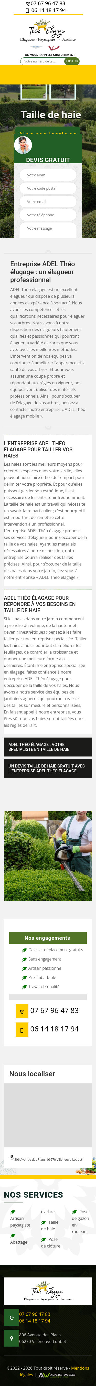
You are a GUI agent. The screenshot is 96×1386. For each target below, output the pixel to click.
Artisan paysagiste (20, 1219)
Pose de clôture (50, 1242)
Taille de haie (49, 1225)
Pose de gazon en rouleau (80, 1221)
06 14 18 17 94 (45, 10)
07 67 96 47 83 (45, 3)
